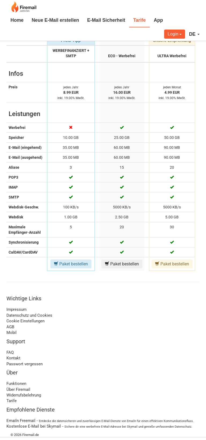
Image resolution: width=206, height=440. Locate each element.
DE (194, 34)
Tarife (139, 20)
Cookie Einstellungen (25, 321)
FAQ (10, 352)
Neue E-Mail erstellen (55, 20)
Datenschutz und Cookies (29, 315)
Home (17, 20)
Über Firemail (18, 389)
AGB (10, 326)
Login (175, 34)
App (158, 20)
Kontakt (13, 358)
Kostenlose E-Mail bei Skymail (33, 426)
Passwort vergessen (24, 364)
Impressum (16, 309)
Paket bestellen (71, 263)
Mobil (11, 332)
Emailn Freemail (20, 420)
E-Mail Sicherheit (106, 20)
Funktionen (16, 383)
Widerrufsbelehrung (23, 395)
